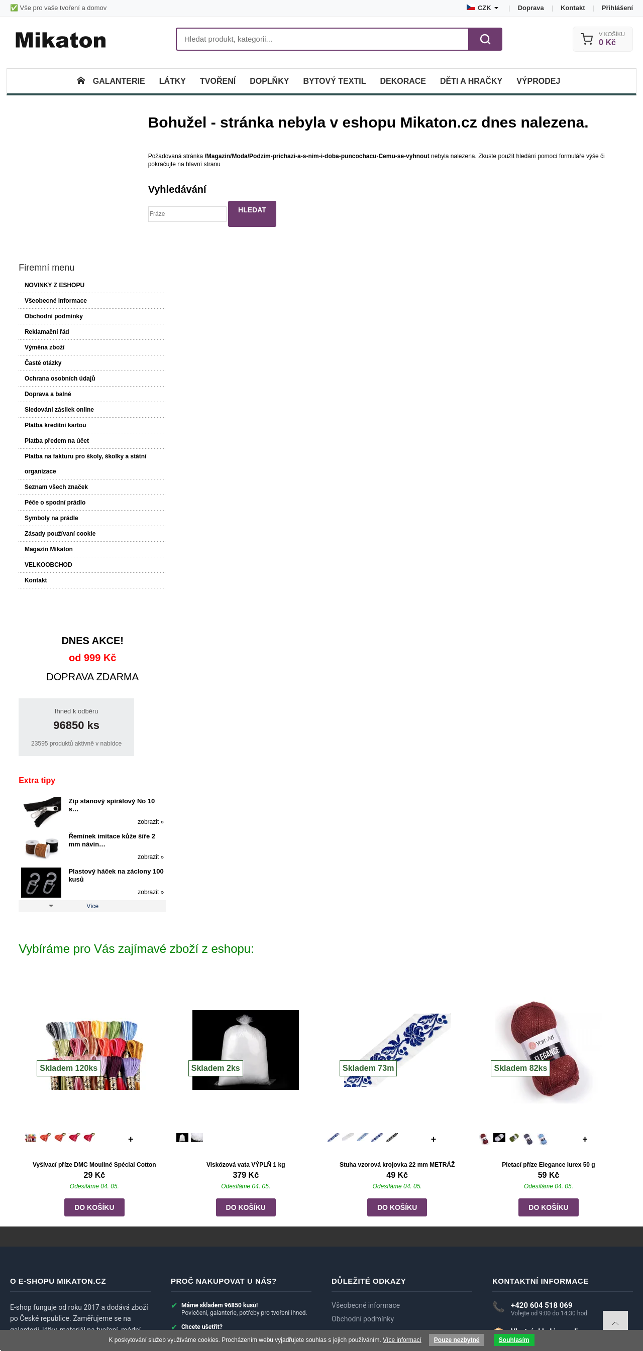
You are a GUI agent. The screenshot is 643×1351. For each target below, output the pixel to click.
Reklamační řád (46, 209)
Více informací (402, 1339)
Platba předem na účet (56, 318)
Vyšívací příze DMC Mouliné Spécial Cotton (95, 1041)
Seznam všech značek (55, 364)
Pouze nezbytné (457, 1339)
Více (79, 783)
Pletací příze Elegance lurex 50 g (548, 1041)
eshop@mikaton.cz (541, 1234)
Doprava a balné (47, 271)
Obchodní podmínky (53, 193)
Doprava (531, 8)
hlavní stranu (211, 164)
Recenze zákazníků (361, 1265)
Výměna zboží (43, 224)
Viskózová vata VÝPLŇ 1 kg (245, 1041)
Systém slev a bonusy (365, 1279)
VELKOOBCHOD (47, 442)
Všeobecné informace (55, 178)
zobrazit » (123, 699)
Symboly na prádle (50, 395)
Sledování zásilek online (58, 287)
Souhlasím (514, 1339)
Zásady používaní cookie (59, 411)
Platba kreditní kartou (54, 302)
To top (615, 1323)
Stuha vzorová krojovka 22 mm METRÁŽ (397, 1041)
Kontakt (573, 8)
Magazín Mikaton (48, 426)
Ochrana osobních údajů (59, 256)
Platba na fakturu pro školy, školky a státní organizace (76, 341)
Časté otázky (42, 240)
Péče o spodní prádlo (54, 380)
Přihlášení (617, 8)
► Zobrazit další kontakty (532, 1260)
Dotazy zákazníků (359, 1251)
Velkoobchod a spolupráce (373, 1293)
